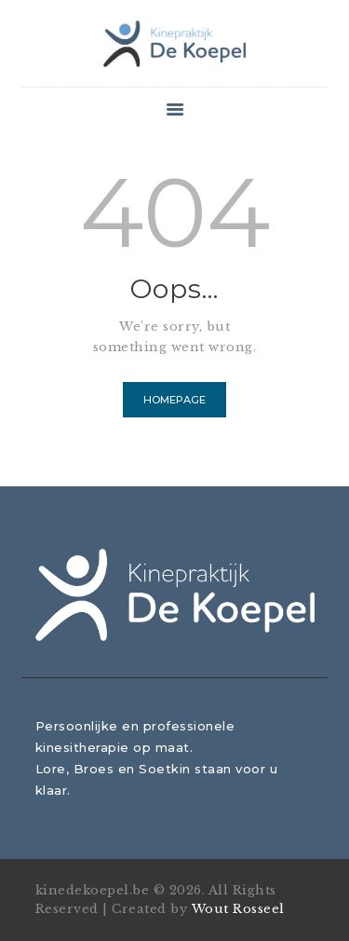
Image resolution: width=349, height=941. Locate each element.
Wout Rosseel (238, 909)
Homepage (174, 399)
